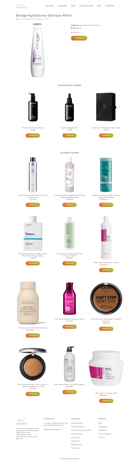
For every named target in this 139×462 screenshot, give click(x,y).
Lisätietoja (79, 38)
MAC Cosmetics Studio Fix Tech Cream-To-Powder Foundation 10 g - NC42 (33, 385)
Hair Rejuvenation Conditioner (32, 128)
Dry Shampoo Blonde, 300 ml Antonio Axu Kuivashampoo (33, 196)
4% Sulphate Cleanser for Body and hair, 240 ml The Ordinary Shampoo (33, 255)
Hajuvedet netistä (77, 423)
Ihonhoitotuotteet (86, 6)
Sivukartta (101, 437)
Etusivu (18, 19)
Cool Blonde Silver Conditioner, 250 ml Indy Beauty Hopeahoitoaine (69, 196)
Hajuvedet (49, 6)
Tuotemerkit (109, 6)
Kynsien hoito (75, 437)
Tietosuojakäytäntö (105, 434)
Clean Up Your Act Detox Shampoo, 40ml (32, 328)
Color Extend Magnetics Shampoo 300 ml (69, 319)
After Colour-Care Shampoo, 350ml (106, 263)
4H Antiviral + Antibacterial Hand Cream (106, 128)
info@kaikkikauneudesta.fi (52, 429)
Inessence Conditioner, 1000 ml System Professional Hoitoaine (106, 196)
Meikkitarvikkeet (76, 444)
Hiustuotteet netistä (86, 25)
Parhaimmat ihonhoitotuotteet (81, 430)
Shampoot (96, 25)
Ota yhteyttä (102, 427)
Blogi (99, 6)
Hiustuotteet (62, 6)
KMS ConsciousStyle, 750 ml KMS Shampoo (69, 384)
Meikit (73, 6)
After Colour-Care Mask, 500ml (106, 393)
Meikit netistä (75, 441)
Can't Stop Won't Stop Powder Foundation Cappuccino (106, 320)
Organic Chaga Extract (69, 128)
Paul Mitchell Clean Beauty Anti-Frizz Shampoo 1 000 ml (69, 255)
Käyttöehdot (102, 430)
